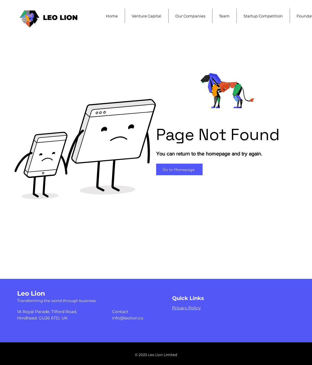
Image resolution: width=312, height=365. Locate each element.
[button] (146, 16)
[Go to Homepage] (179, 169)
